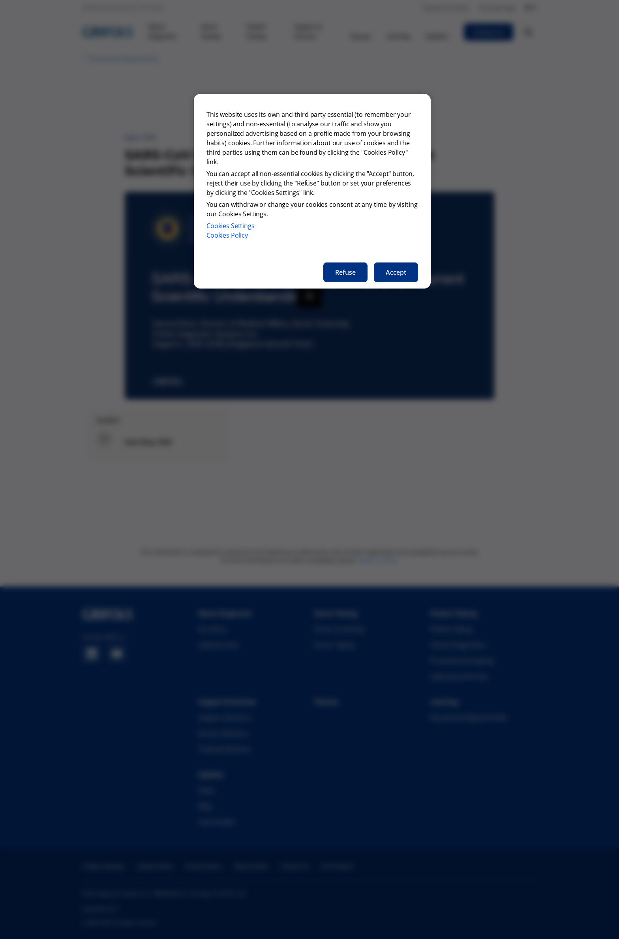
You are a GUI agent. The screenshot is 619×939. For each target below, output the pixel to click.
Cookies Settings (230, 225)
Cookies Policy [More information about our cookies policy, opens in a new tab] (227, 235)
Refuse (345, 272)
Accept (396, 272)
